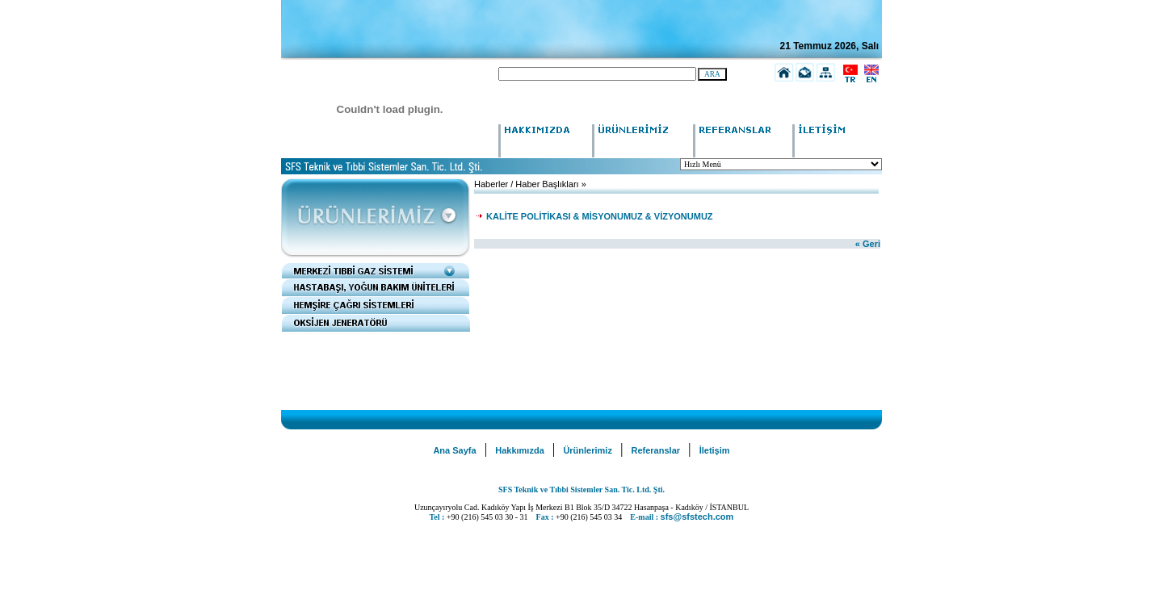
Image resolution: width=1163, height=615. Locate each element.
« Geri (867, 244)
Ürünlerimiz (587, 450)
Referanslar (656, 450)
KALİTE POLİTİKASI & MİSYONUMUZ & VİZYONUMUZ (598, 216)
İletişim (714, 450)
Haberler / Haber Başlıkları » (530, 184)
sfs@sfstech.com (697, 516)
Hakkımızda (519, 450)
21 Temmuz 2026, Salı (829, 46)
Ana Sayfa (454, 450)
